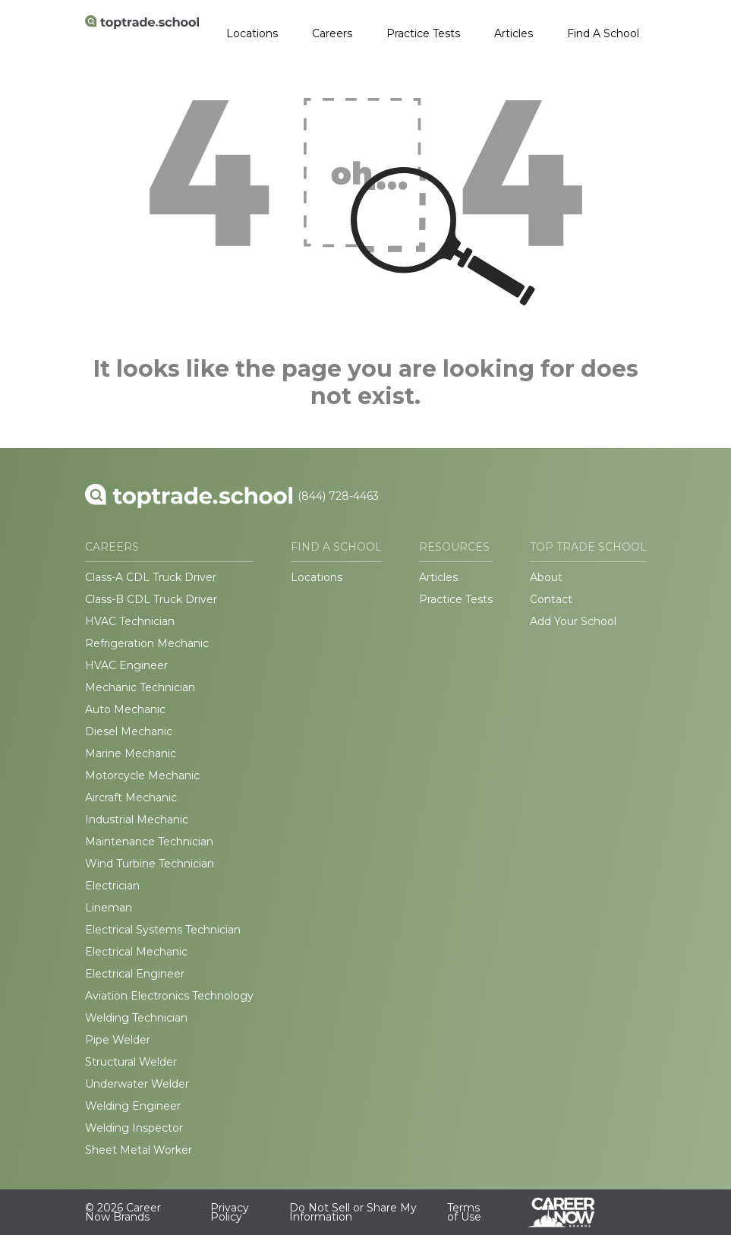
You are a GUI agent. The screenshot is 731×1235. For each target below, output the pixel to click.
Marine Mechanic (130, 753)
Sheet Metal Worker (138, 1150)
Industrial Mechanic (136, 819)
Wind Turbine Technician (149, 863)
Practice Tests (423, 33)
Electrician (112, 885)
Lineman (108, 907)
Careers (332, 33)
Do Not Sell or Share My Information (353, 1212)
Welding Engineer (133, 1106)
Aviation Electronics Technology (169, 996)
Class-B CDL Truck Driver (151, 599)
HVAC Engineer (126, 665)
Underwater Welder (137, 1084)
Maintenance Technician (149, 841)
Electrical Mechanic (136, 952)
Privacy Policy (229, 1212)
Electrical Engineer (134, 974)
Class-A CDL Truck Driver (150, 577)
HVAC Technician (130, 621)
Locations (252, 33)
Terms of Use (464, 1212)
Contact (551, 599)
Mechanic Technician (140, 687)
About (546, 577)
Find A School (603, 33)
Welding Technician (136, 1018)
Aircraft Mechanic (131, 797)
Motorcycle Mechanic (142, 775)
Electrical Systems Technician (163, 930)
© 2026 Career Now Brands (123, 1212)
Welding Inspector (134, 1128)
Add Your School (573, 621)
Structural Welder (131, 1062)
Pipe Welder (117, 1040)
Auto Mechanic (125, 709)
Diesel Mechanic (128, 731)
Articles (513, 33)
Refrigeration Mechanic (147, 643)
